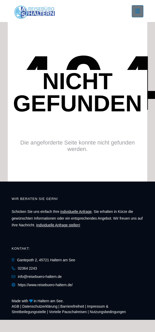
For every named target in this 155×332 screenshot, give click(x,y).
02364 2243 (27, 268)
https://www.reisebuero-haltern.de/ (45, 285)
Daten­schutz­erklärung (39, 306)
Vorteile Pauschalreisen (68, 312)
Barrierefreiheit (72, 306)
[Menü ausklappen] (137, 11)
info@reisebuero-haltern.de (40, 277)
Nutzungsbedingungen (108, 312)
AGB (15, 306)
